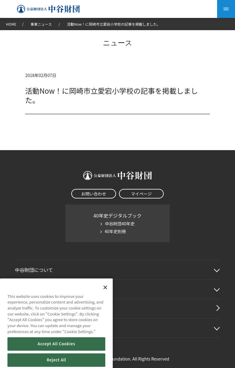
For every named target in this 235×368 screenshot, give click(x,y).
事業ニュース (41, 24)
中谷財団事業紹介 (34, 289)
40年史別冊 (115, 231)
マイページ (141, 194)
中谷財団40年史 (120, 224)
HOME (11, 24)
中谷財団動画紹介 (34, 308)
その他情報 (27, 328)
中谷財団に (34, 269)
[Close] (105, 296)
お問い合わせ (93, 194)
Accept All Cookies (56, 353)
